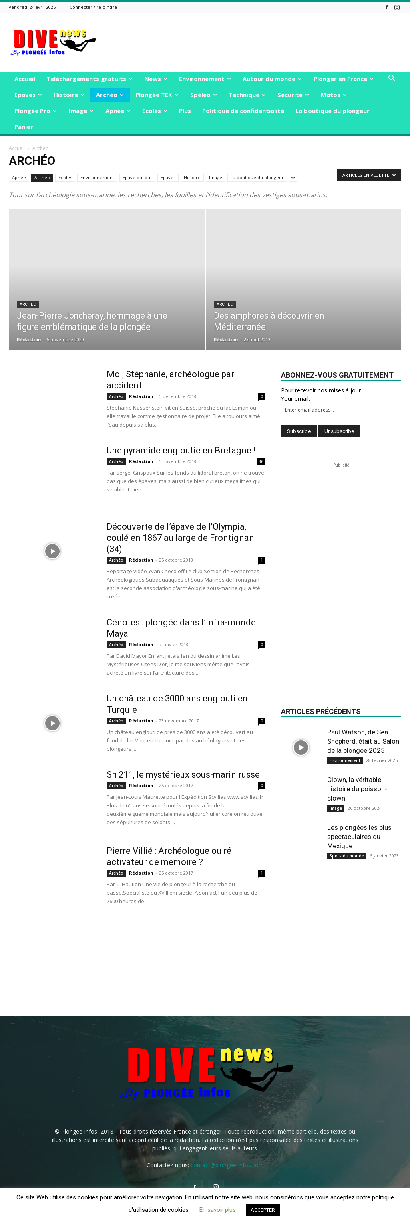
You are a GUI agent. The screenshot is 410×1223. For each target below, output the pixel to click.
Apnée (118, 111)
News (155, 79)
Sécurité (293, 95)
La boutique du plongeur (332, 111)
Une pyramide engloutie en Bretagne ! (181, 450)
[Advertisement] (255, 42)
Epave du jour (137, 177)
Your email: (295, 398)
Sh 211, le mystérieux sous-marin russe (183, 775)
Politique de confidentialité (243, 111)
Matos (334, 95)
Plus (185, 111)
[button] (391, 79)
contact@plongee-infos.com (227, 1165)
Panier (23, 127)
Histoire (69, 95)
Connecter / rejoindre (93, 7)
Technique (247, 95)
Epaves (28, 95)
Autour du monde (272, 79)
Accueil (24, 79)
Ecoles (154, 111)
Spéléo (203, 95)
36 (261, 461)
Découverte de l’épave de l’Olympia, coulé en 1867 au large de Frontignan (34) (180, 538)
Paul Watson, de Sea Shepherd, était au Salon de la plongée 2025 (363, 741)
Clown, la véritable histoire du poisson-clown (357, 789)
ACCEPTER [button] (263, 1210)
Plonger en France (344, 79)
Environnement (205, 79)
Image (81, 111)
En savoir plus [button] (217, 1209)
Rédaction (29, 339)
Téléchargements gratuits (89, 79)
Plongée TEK (157, 95)
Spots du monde (347, 856)
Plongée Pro (35, 111)
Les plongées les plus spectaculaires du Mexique (359, 836)
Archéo (110, 95)
